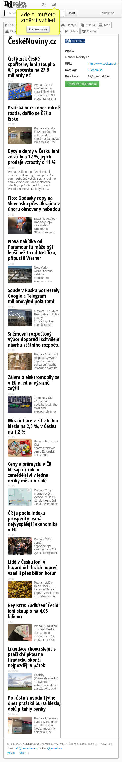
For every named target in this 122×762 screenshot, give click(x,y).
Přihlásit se (107, 13)
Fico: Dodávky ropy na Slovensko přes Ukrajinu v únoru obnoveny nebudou (34, 203)
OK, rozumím (38, 29)
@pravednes (54, 748)
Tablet (21, 752)
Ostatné (89, 31)
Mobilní (11, 752)
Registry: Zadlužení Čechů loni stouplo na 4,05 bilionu (34, 611)
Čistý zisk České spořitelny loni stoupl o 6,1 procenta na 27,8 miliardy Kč (31, 67)
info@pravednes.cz (26, 748)
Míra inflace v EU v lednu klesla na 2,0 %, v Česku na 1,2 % (33, 426)
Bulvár (71, 31)
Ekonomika (15, 31)
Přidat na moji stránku (82, 84)
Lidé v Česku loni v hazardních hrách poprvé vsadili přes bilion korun (32, 567)
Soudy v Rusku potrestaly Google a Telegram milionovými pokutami (33, 296)
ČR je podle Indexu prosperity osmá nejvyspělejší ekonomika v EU (32, 521)
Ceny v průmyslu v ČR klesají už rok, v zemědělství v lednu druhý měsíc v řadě (29, 472)
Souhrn (12, 25)
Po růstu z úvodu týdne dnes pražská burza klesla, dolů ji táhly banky (34, 703)
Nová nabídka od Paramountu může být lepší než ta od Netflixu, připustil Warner (32, 249)
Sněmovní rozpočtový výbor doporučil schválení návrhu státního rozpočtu (34, 339)
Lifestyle (69, 25)
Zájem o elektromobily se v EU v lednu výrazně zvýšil (33, 382)
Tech (104, 25)
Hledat (71, 13)
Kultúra (87, 25)
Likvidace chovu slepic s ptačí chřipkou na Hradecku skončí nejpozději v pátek (32, 657)
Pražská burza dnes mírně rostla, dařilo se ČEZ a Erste (34, 113)
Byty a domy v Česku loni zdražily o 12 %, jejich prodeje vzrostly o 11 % (33, 156)
